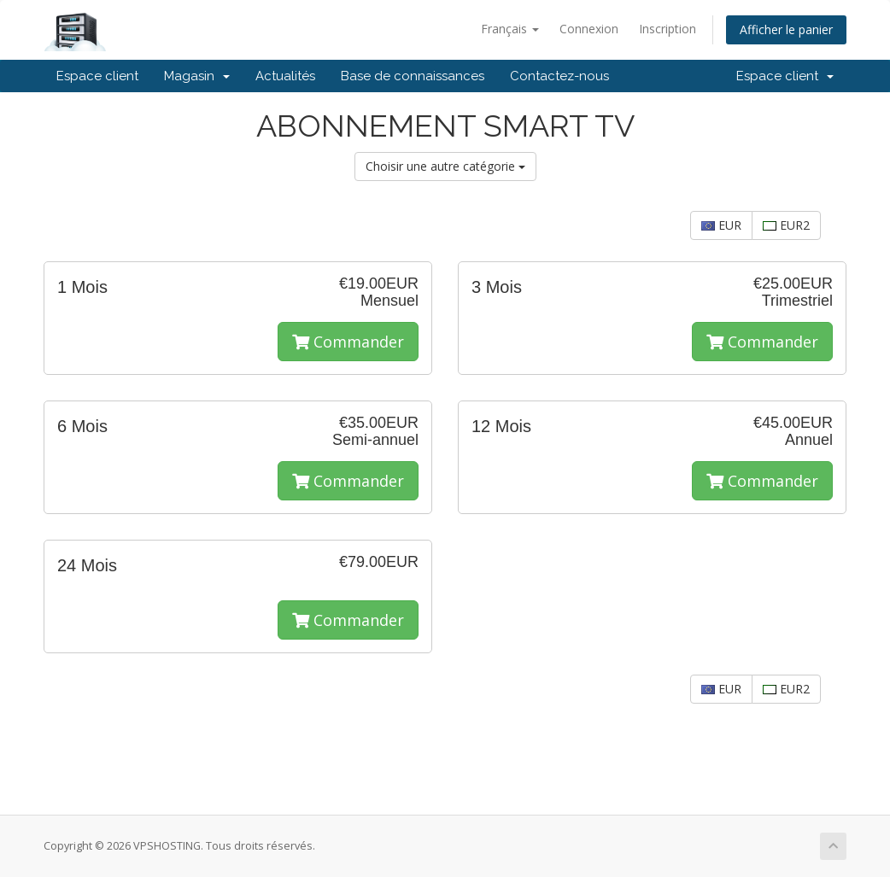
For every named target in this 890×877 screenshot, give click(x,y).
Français (510, 28)
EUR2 (786, 225)
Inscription (667, 28)
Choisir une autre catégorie (445, 166)
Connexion (588, 28)
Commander (348, 341)
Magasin (197, 76)
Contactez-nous (559, 76)
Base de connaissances (412, 76)
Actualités (285, 76)
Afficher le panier (786, 29)
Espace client (97, 76)
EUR (721, 225)
